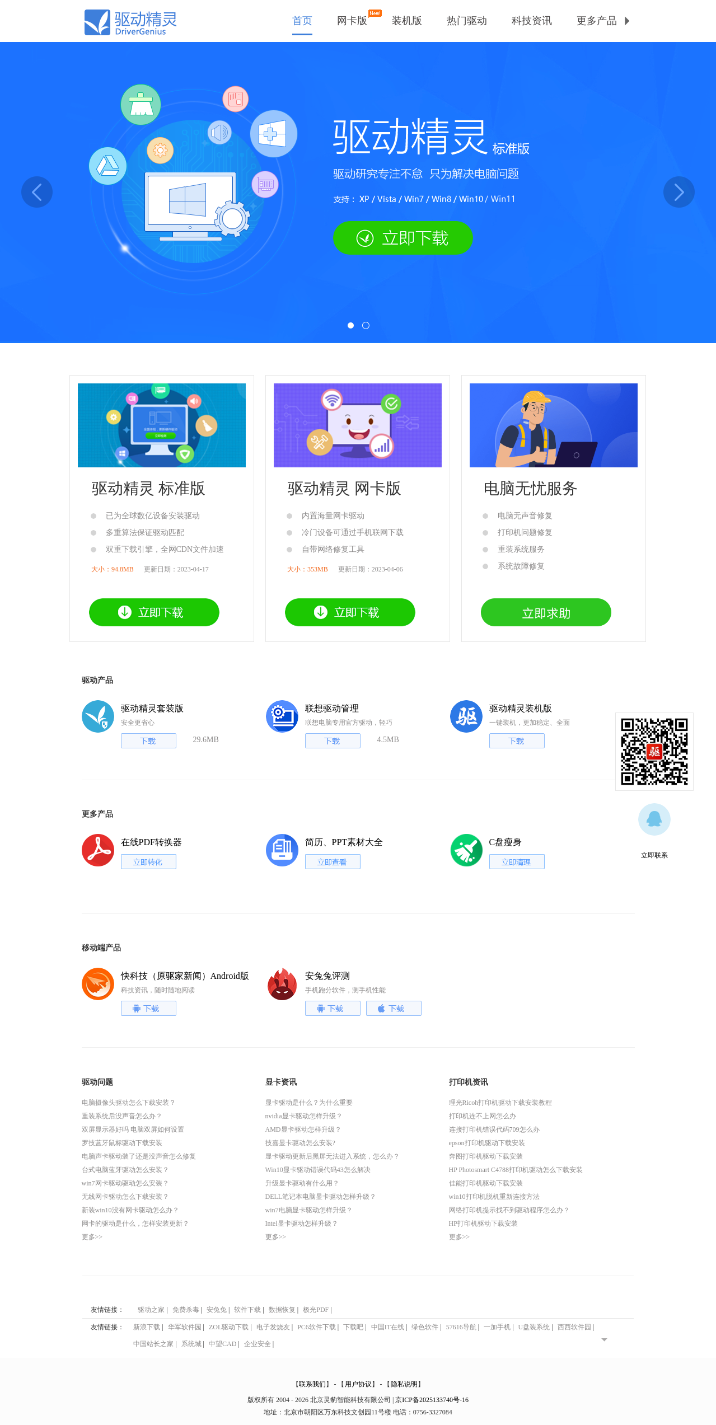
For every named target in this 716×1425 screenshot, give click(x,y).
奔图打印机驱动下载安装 (486, 1156)
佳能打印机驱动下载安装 (486, 1183)
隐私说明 (404, 1384)
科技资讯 (532, 20)
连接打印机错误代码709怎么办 (494, 1129)
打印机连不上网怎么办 (482, 1116)
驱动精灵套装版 (152, 708)
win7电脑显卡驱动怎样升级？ (309, 1210)
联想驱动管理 (332, 708)
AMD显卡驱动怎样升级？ (303, 1129)
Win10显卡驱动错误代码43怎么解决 (318, 1170)
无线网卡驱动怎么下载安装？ (125, 1197)
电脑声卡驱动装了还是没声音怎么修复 (139, 1156)
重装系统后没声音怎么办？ (122, 1116)
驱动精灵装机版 (520, 708)
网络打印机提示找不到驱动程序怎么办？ (509, 1210)
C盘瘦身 (505, 842)
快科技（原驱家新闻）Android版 (185, 976)
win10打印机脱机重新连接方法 (494, 1197)
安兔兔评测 (327, 976)
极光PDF (316, 1310)
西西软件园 (574, 1327)
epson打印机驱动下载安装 (487, 1143)
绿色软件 (424, 1327)
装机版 (407, 20)
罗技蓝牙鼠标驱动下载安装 (122, 1143)
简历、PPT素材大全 (344, 842)
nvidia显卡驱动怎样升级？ (304, 1116)
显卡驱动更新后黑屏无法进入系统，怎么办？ (332, 1156)
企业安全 (257, 1344)
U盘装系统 (534, 1327)
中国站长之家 (153, 1344)
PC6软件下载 (316, 1327)
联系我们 (312, 1384)
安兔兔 (217, 1310)
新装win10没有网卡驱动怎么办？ (130, 1210)
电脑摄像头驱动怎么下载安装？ (129, 1103)
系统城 (191, 1344)
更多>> (92, 1237)
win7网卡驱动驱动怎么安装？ (125, 1183)
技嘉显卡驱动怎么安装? (300, 1143)
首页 (302, 20)
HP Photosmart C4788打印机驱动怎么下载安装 (516, 1170)
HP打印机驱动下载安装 (483, 1223)
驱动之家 (151, 1310)
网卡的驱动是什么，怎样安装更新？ (135, 1223)
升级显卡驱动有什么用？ (302, 1183)
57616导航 (461, 1327)
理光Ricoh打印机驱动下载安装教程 (501, 1103)
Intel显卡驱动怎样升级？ (301, 1223)
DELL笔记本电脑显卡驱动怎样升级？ (321, 1197)
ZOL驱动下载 (229, 1327)
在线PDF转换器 (151, 842)
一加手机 (497, 1327)
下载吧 (353, 1327)
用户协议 (358, 1384)
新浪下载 (146, 1327)
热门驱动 (467, 20)
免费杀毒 (185, 1310)
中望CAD (222, 1344)
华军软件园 (185, 1327)
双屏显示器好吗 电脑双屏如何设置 (133, 1129)
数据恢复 (282, 1310)
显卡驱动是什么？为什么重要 (309, 1103)
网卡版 (352, 18)
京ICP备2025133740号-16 (432, 1400)
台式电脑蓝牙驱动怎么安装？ (125, 1170)
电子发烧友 (273, 1327)
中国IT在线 (387, 1327)
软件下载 (247, 1310)
